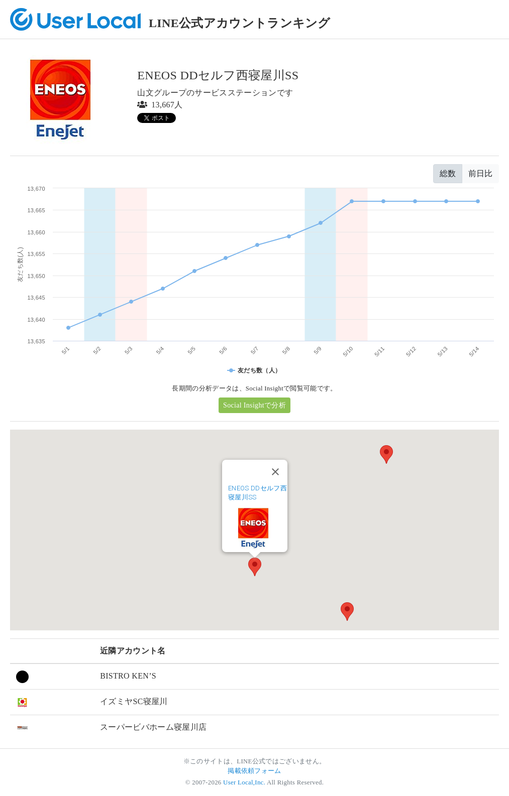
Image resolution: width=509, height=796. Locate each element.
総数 (448, 173)
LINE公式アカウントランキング (240, 23)
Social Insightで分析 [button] (254, 405)
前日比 (480, 173)
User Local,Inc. (244, 782)
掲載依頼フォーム (254, 770)
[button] (254, 567)
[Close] (275, 472)
